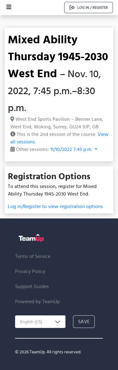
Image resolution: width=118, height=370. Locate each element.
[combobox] (40, 321)
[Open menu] (9, 7)
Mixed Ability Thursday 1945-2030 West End (58, 56)
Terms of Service (32, 256)
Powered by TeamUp (37, 301)
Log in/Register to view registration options (55, 206)
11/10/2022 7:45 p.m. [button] (71, 149)
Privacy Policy (30, 271)
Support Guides (32, 286)
